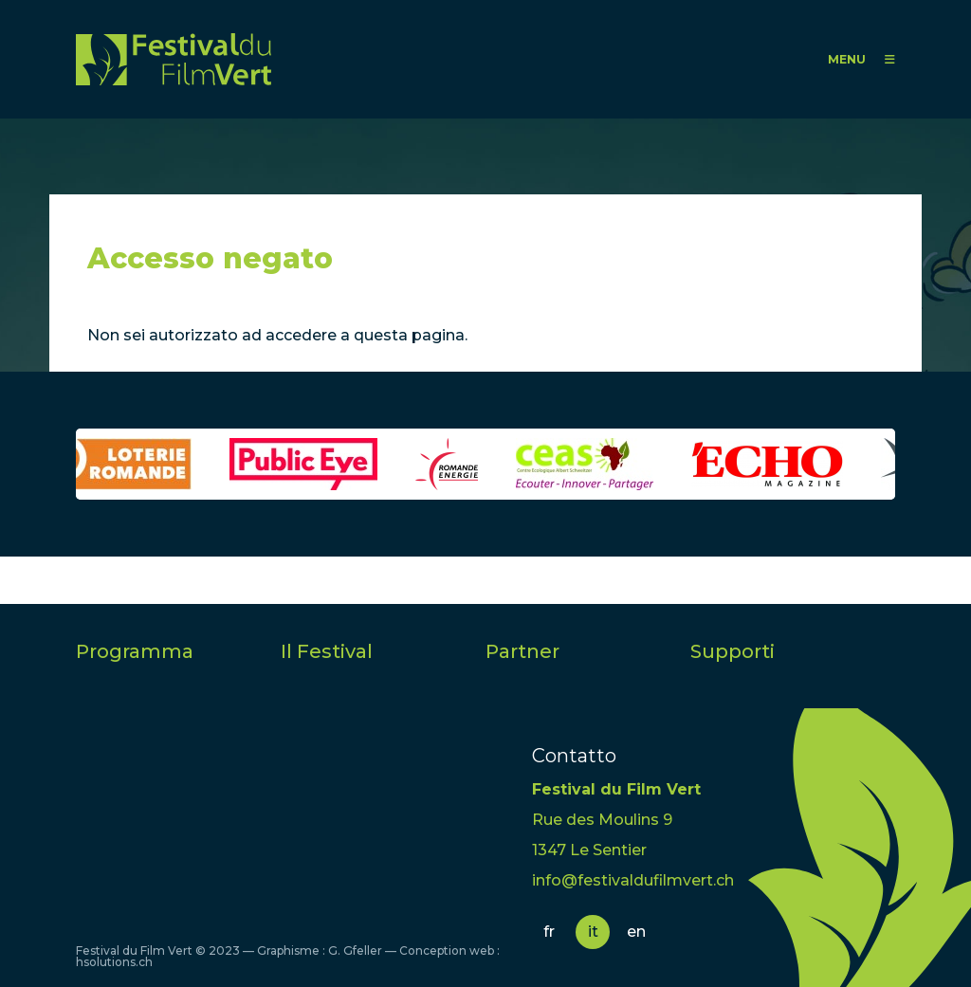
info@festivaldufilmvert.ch (633, 880)
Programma (134, 651)
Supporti (732, 651)
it (593, 932)
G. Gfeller (355, 950)
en (636, 932)
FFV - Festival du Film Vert (173, 59)
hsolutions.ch (114, 962)
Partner (522, 651)
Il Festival (327, 651)
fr (549, 932)
